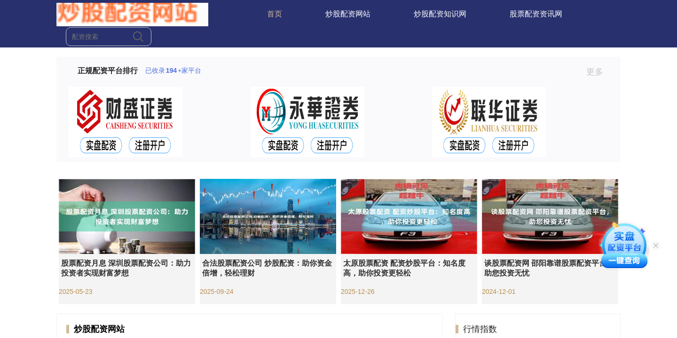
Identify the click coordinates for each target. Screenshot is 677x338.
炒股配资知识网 (440, 14)
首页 (274, 14)
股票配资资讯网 (536, 14)
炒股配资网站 (347, 14)
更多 (598, 72)
